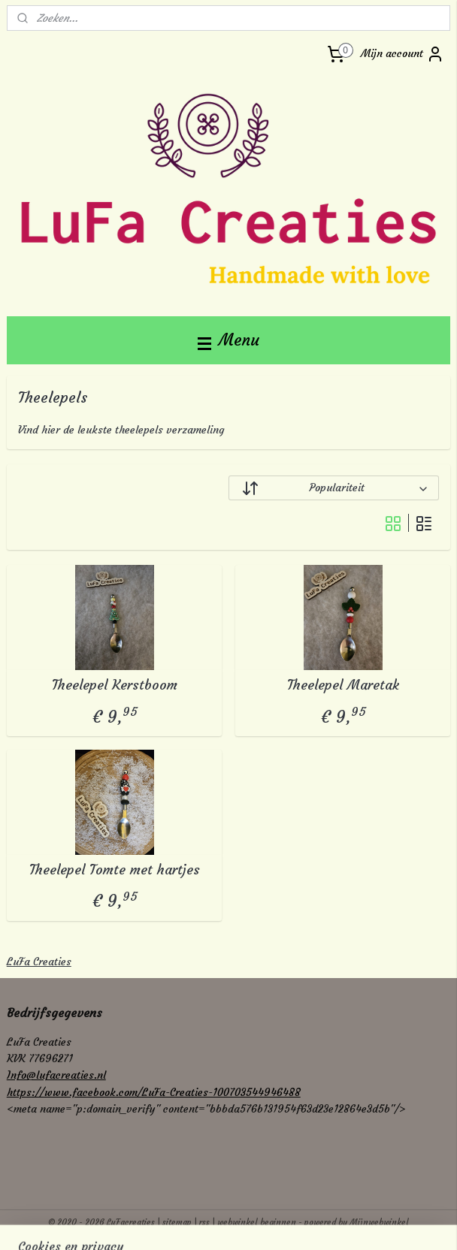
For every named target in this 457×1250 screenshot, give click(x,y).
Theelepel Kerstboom (114, 685)
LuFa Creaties (39, 961)
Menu (228, 340)
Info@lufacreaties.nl (56, 1075)
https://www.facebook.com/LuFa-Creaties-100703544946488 (154, 1092)
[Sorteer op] (333, 488)
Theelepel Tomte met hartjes (114, 869)
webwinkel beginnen (256, 1222)
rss (204, 1222)
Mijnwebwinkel (379, 1222)
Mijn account (402, 54)
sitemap (177, 1222)
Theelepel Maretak (343, 685)
